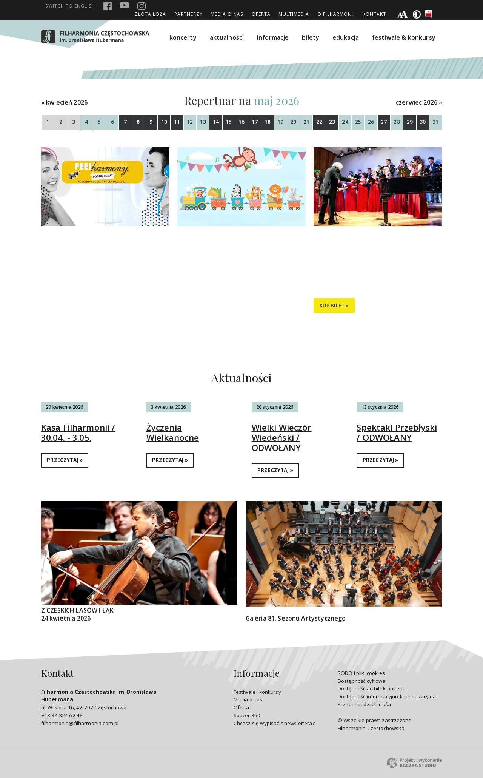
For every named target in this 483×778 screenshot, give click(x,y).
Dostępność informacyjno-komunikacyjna (387, 696)
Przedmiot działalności (364, 704)
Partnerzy (188, 14)
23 (332, 122)
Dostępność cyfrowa (362, 681)
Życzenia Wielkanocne (172, 432)
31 (435, 122)
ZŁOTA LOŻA (150, 14)
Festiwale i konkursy (257, 691)
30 (423, 122)
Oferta (261, 14)
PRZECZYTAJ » (65, 460)
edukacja (345, 37)
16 (241, 122)
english (70, 6)
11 (177, 122)
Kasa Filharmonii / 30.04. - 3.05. (78, 432)
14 (216, 122)
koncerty (183, 37)
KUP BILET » (334, 305)
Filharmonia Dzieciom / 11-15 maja (238, 273)
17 (255, 122)
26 (371, 122)
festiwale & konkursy (403, 37)
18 (268, 122)
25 (358, 122)
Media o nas (227, 14)
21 (306, 122)
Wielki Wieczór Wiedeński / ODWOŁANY (282, 437)
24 (345, 122)
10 (164, 122)
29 (410, 122)
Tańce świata (70, 260)
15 (229, 122)
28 (397, 122)
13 (203, 122)
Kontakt (374, 14)
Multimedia (293, 14)
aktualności (227, 37)
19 (280, 122)
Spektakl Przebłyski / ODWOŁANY (397, 432)
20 (293, 122)
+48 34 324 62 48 (62, 715)
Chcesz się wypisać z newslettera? (274, 723)
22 (319, 122)
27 (384, 122)
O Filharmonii (336, 14)
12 (190, 122)
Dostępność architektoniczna (372, 688)
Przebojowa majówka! (362, 260)
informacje (273, 37)
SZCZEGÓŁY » (64, 305)
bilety (310, 37)
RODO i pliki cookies (361, 673)
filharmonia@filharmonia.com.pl (79, 723)
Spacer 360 (247, 715)
